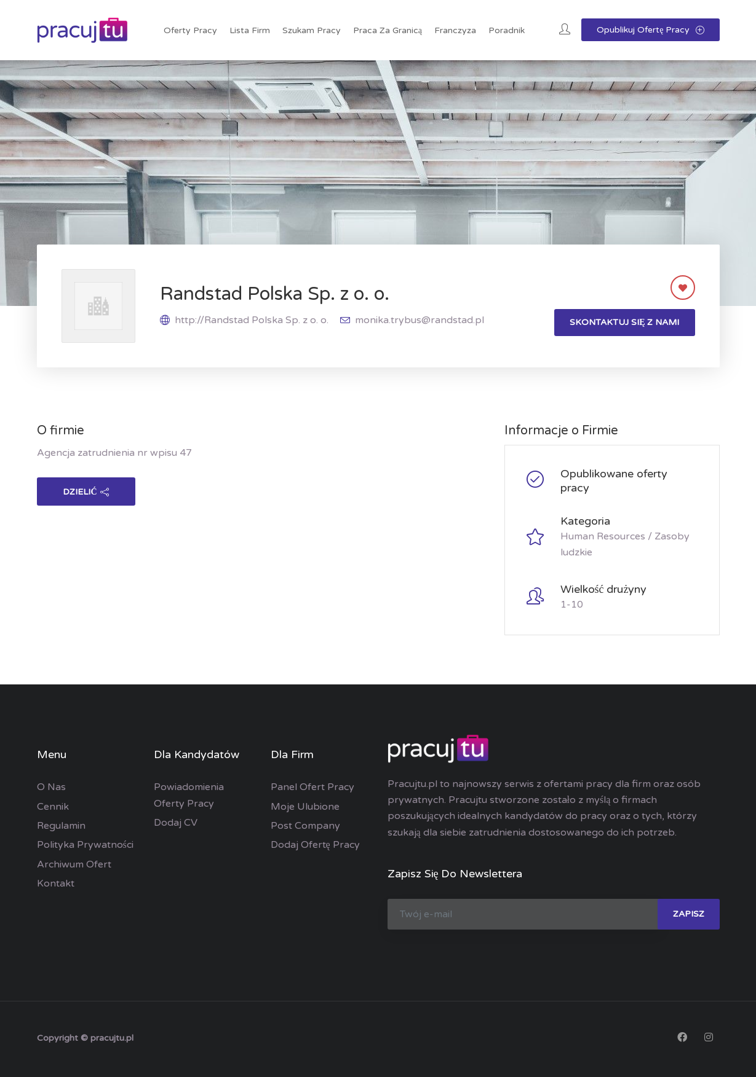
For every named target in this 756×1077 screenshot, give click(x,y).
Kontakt (55, 883)
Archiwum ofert (74, 864)
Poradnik (506, 30)
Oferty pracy (190, 30)
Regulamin (61, 826)
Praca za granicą (387, 30)
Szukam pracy (311, 30)
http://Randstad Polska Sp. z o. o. (251, 320)
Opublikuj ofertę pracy (650, 30)
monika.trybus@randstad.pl (419, 320)
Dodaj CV (175, 823)
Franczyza (455, 30)
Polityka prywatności (85, 845)
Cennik (53, 807)
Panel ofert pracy (312, 787)
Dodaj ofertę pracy (315, 845)
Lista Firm (249, 30)
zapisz (688, 914)
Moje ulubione (305, 807)
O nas (51, 787)
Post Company (305, 826)
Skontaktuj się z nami (624, 322)
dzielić (85, 492)
